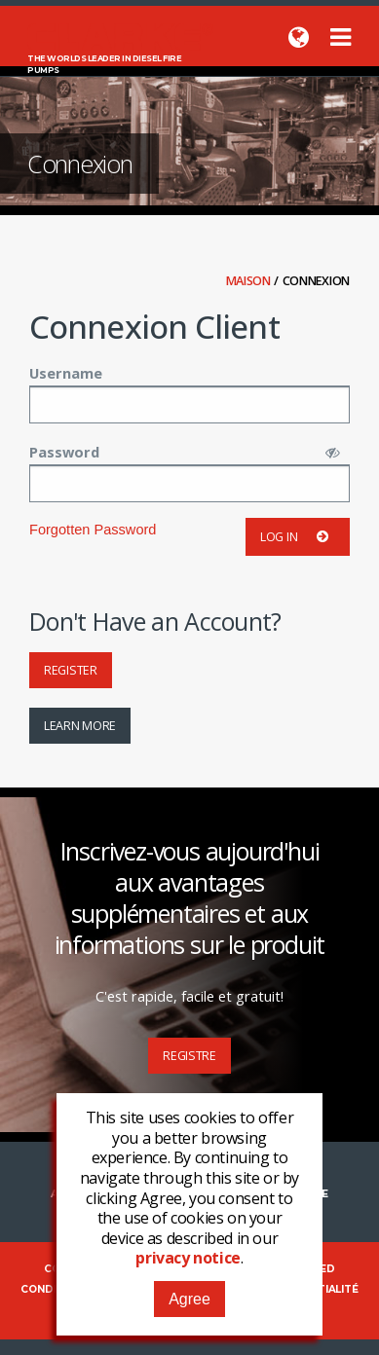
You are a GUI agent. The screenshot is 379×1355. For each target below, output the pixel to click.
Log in (297, 537)
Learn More (80, 725)
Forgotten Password (92, 529)
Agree (189, 1299)
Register (70, 670)
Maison (250, 281)
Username (65, 373)
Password (64, 451)
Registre (189, 1055)
